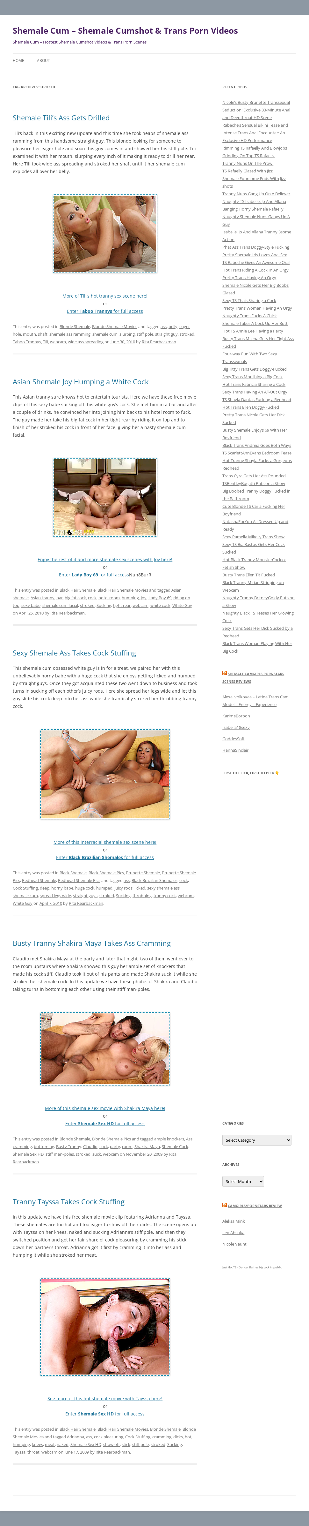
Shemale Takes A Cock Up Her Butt (255, 323)
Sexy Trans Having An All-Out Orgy (254, 392)
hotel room (109, 598)
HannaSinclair (235, 750)
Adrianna (75, 1437)
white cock (160, 605)
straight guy (166, 334)
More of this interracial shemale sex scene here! (105, 842)
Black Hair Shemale (78, 590)
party (115, 1146)
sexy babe (30, 605)
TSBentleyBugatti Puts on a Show (253, 483)
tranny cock (165, 895)
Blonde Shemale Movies (114, 326)
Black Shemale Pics (106, 873)
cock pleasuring (108, 1437)
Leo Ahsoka (233, 1232)
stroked (187, 334)
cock (92, 598)
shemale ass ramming (69, 334)
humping (130, 598)
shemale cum (105, 334)
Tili (45, 342)
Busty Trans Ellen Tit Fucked (248, 575)
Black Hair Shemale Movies (122, 590)
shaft (42, 334)
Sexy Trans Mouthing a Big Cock (252, 377)
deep (44, 888)
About (43, 60)
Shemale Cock (175, 1146)
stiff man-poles (60, 1154)
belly (173, 326)
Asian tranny (42, 598)
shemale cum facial (60, 605)
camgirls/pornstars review (255, 1205)
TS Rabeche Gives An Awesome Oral (256, 262)
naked (62, 1444)
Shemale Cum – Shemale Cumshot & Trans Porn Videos (125, 30)
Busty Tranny (68, 1146)
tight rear (122, 605)
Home (18, 60)
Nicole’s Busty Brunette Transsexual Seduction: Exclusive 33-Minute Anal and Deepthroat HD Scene (256, 109)
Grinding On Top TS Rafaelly (248, 155)
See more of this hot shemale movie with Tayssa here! (104, 1398)
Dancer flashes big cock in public (260, 1267)
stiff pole (145, 334)
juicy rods (123, 888)
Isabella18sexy (236, 727)
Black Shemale (73, 873)
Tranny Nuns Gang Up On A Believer (256, 194)
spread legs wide (55, 895)
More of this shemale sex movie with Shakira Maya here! (105, 1108)
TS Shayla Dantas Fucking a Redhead (256, 399)
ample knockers (169, 1139)
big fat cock (75, 598)
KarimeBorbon (236, 716)
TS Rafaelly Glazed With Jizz (247, 171)
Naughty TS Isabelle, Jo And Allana (254, 201)
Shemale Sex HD (28, 1154)
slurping (127, 334)
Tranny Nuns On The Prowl (247, 163)
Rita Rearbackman (159, 342)
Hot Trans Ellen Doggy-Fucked (250, 407)
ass (164, 326)
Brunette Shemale (143, 873)
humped (104, 888)
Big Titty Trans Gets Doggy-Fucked (254, 369)
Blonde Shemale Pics (111, 1139)
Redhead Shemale (39, 880)
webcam (58, 342)
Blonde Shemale (75, 326)
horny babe (62, 888)
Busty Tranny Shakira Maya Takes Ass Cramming (92, 943)
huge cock (84, 888)
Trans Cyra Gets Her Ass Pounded (254, 476)
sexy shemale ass (163, 888)
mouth (29, 334)
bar (59, 598)
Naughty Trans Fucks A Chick (249, 316)
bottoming (44, 1146)
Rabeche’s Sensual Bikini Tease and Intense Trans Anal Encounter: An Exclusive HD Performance (255, 132)
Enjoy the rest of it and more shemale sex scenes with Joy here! (105, 559)
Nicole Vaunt (234, 1244)
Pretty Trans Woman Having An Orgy (257, 308)
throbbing (142, 895)
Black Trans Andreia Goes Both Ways (256, 445)
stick (126, 1444)
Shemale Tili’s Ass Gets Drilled (61, 117)
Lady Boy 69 (159, 598)
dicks (178, 1437)
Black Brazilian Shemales (154, 880)
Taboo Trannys (27, 342)
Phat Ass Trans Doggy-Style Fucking (255, 247)
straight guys (85, 895)
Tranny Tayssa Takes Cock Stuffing (69, 1201)
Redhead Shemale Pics (79, 880)
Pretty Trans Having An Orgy (249, 277)
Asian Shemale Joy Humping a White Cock (81, 381)
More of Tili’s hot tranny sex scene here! (104, 296)
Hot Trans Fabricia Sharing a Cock (253, 384)
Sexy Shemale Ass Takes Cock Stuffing (74, 652)
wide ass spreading (86, 342)
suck (96, 1154)
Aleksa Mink (233, 1221)
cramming (161, 1437)
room (127, 1146)
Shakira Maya (147, 1146)
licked (139, 888)
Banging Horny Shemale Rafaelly (253, 209)
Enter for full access (105, 311)
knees (37, 1444)
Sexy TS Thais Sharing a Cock (249, 300)
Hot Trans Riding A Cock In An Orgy (255, 270)
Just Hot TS (229, 1267)
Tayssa (19, 1452)
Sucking (104, 605)
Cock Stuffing (25, 888)
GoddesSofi (233, 739)
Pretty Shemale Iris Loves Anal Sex (254, 255)
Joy (144, 598)
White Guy (182, 605)
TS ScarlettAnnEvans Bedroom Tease (256, 453)
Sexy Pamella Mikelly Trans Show (253, 537)
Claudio (90, 1146)
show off (111, 1444)
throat (33, 1452)
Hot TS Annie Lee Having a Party (252, 331)
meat (50, 1444)
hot (188, 1437)
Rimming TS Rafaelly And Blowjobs (254, 148)
